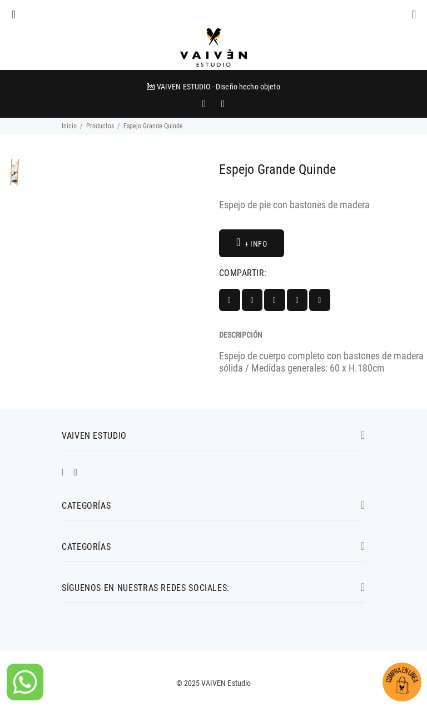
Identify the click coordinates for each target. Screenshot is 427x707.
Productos (100, 126)
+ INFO (251, 242)
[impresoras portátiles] (205, 104)
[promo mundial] (222, 104)
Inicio (69, 126)
